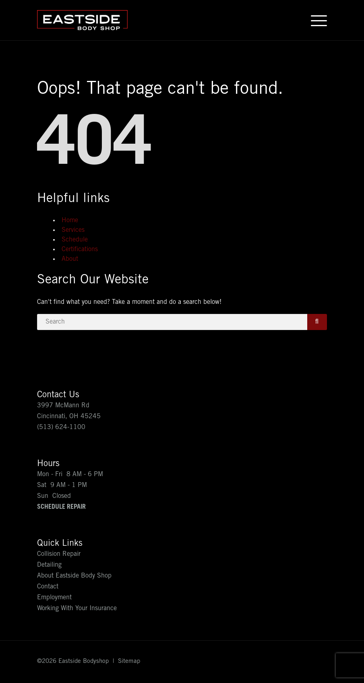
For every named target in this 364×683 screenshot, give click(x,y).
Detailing (49, 565)
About (70, 259)
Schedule (75, 240)
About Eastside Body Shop (74, 576)
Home (70, 220)
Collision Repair (59, 554)
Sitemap (129, 661)
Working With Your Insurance (77, 608)
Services (73, 230)
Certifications (80, 249)
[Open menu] (319, 20)
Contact (47, 587)
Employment (54, 597)
